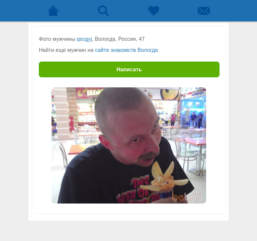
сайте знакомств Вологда (126, 50)
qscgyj (84, 39)
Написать (129, 69)
